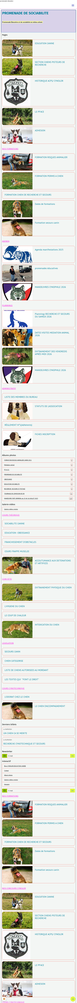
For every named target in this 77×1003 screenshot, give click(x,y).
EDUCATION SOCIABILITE (38, 484)
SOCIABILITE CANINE (15, 523)
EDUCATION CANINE (44, 43)
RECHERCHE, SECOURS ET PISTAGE (38, 489)
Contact (6, 770)
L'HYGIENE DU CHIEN (15, 606)
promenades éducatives (46, 268)
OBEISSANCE (38, 479)
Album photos (8, 775)
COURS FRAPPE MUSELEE (17, 551)
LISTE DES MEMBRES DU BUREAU (21, 397)
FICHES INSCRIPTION (45, 434)
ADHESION (40, 130)
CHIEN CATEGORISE (14, 661)
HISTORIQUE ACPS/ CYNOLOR (49, 81)
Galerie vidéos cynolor (11, 509)
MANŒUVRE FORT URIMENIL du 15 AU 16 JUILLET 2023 (38, 498)
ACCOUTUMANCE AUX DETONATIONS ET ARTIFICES (53, 562)
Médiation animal (38, 465)
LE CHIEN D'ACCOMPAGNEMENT (50, 706)
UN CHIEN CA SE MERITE (15, 733)
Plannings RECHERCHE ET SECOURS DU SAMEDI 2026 (52, 315)
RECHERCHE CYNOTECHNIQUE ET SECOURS (24, 743)
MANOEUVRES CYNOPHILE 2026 (50, 287)
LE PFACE (39, 111)
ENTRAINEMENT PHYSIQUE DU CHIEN (53, 587)
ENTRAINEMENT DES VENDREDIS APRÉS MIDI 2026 (51, 352)
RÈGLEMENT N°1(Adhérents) (18, 425)
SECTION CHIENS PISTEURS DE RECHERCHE (50, 63)
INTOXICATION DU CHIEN (47, 624)
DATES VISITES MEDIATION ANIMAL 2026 (52, 334)
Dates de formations (45, 204)
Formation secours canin (47, 222)
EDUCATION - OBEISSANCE (17, 532)
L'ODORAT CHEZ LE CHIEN (17, 697)
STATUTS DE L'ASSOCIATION (48, 406)
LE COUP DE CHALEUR (15, 615)
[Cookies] (4, 999)
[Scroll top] (72, 999)
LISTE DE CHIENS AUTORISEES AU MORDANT (26, 670)
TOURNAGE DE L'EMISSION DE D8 (38, 494)
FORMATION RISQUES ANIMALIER (51, 157)
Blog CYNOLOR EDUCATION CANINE (15, 766)
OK (72, 756)
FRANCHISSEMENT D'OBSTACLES (20, 542)
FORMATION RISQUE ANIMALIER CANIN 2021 (38, 460)
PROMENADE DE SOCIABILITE (38, 474)
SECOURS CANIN (12, 651)
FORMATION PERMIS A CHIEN (49, 176)
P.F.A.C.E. (38, 470)
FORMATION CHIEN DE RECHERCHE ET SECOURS (28, 194)
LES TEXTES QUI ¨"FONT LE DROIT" (22, 679)
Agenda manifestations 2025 (49, 249)
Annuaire (6, 784)
